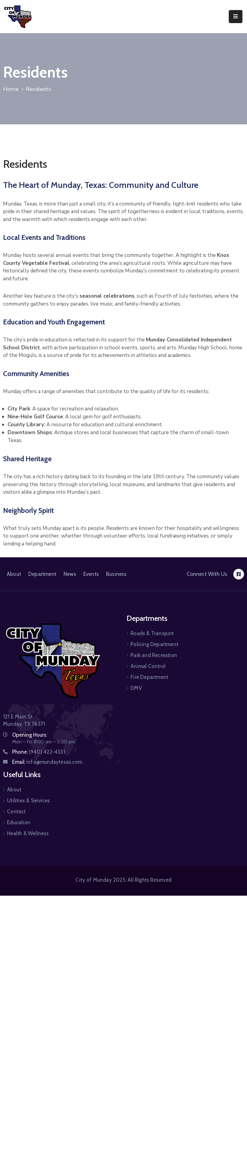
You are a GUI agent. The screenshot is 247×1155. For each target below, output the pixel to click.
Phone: (38, 752)
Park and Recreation (153, 655)
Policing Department (154, 644)
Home (11, 89)
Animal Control (147, 666)
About (14, 574)
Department (42, 574)
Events (91, 574)
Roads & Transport (152, 633)
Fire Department (149, 677)
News (70, 574)
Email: (47, 762)
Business (116, 574)
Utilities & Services (28, 800)
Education (18, 822)
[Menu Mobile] (235, 16)
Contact (16, 811)
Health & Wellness (28, 833)
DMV (136, 688)
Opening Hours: (29, 735)
